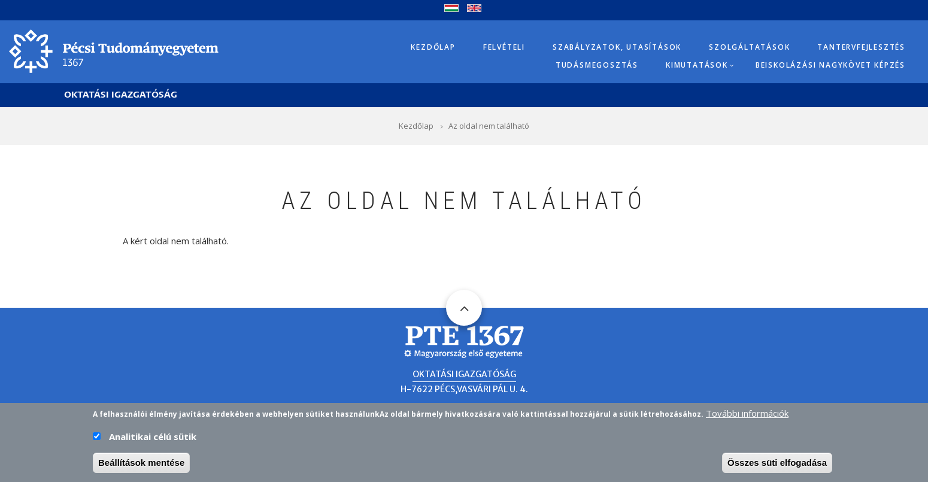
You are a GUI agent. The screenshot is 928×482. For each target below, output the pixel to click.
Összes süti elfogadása (777, 466)
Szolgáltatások (749, 47)
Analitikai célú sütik (152, 440)
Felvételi (504, 47)
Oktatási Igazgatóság (120, 94)
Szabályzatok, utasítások (617, 47)
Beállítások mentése (141, 466)
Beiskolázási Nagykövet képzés (830, 65)
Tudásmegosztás (597, 65)
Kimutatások (697, 65)
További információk (747, 417)
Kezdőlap (433, 47)
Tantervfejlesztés (861, 47)
